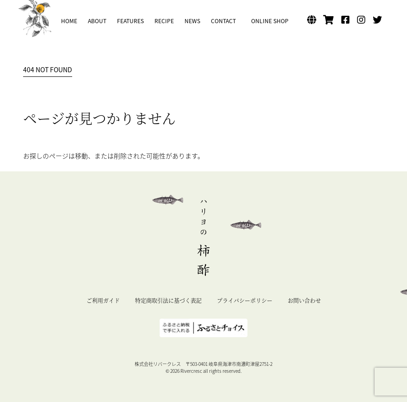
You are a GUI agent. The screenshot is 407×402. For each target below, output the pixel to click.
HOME (69, 21)
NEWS (192, 21)
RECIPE (164, 21)
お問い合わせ (304, 300)
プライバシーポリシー (244, 300)
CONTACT (223, 21)
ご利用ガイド (103, 300)
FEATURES (130, 21)
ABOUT (97, 21)
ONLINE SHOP (270, 21)
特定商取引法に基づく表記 (168, 300)
